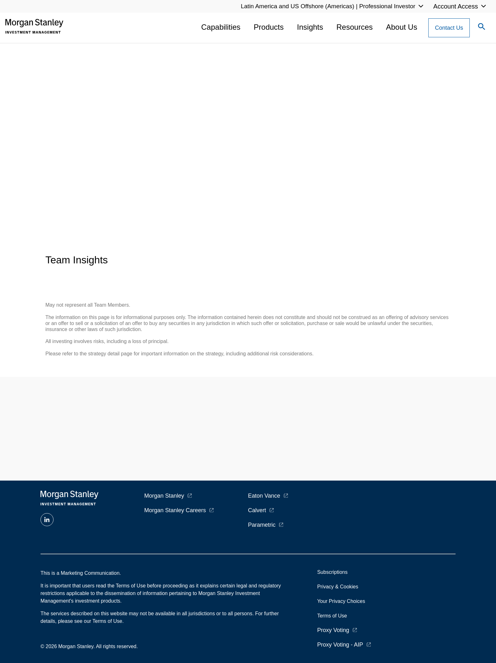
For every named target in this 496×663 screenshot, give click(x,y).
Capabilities (220, 27)
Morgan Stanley (164, 496)
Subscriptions (332, 572)
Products (269, 27)
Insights (310, 27)
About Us (401, 27)
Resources (355, 27)
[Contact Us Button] (449, 27)
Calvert (257, 510)
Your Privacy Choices (342, 601)
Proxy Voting (333, 630)
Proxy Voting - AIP (340, 645)
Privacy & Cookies (337, 586)
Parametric (262, 525)
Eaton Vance (264, 496)
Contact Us (449, 28)
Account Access (455, 6)
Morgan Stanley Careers (175, 510)
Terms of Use (332, 615)
